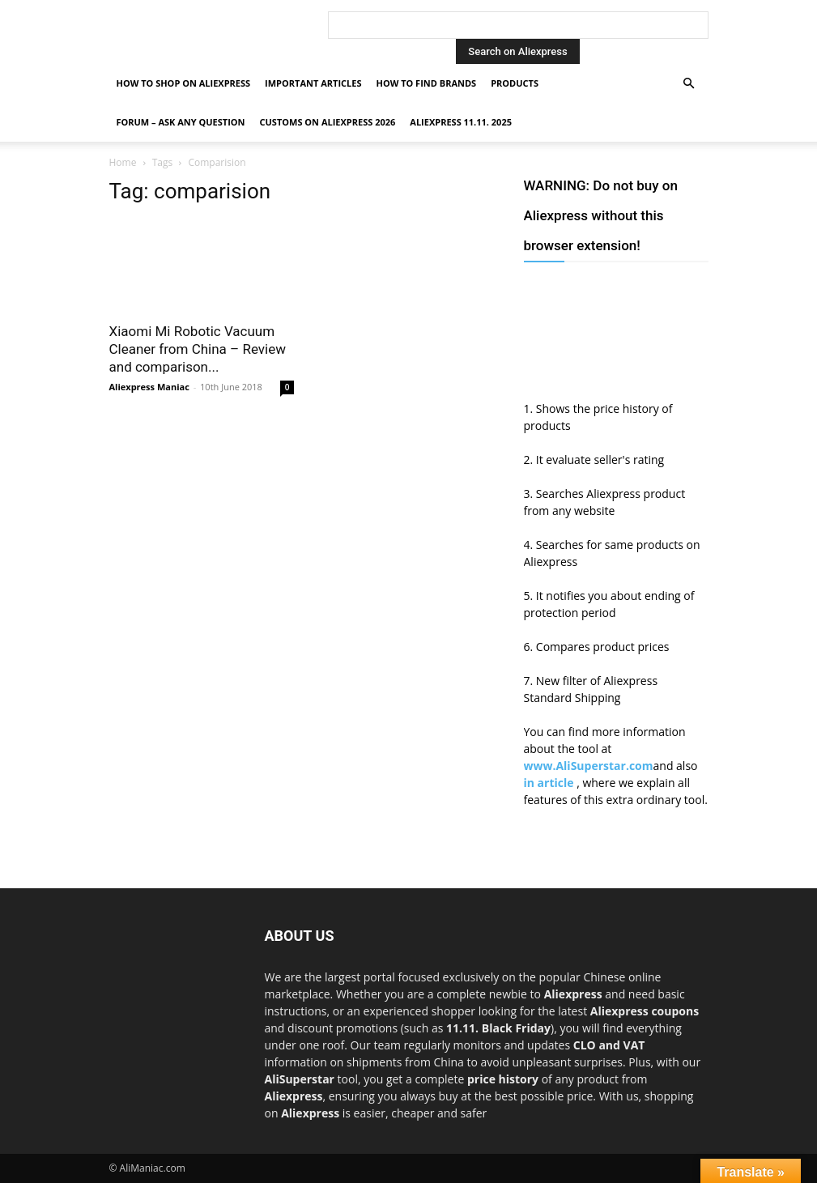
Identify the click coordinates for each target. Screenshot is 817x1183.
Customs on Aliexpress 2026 (328, 122)
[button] (689, 83)
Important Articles (313, 83)
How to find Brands (426, 83)
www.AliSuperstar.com (588, 765)
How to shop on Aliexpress (184, 83)
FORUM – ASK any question (181, 122)
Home (123, 162)
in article (550, 782)
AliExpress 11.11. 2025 (461, 122)
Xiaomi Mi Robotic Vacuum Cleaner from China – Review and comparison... (198, 349)
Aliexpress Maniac (149, 387)
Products (514, 83)
